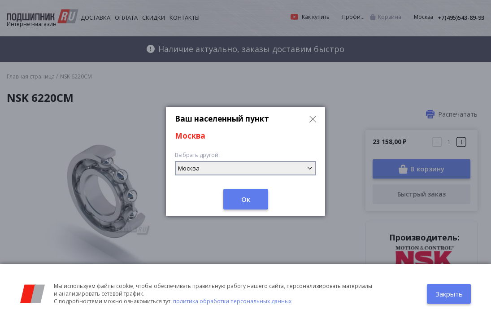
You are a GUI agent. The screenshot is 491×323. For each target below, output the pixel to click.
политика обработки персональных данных (232, 301)
